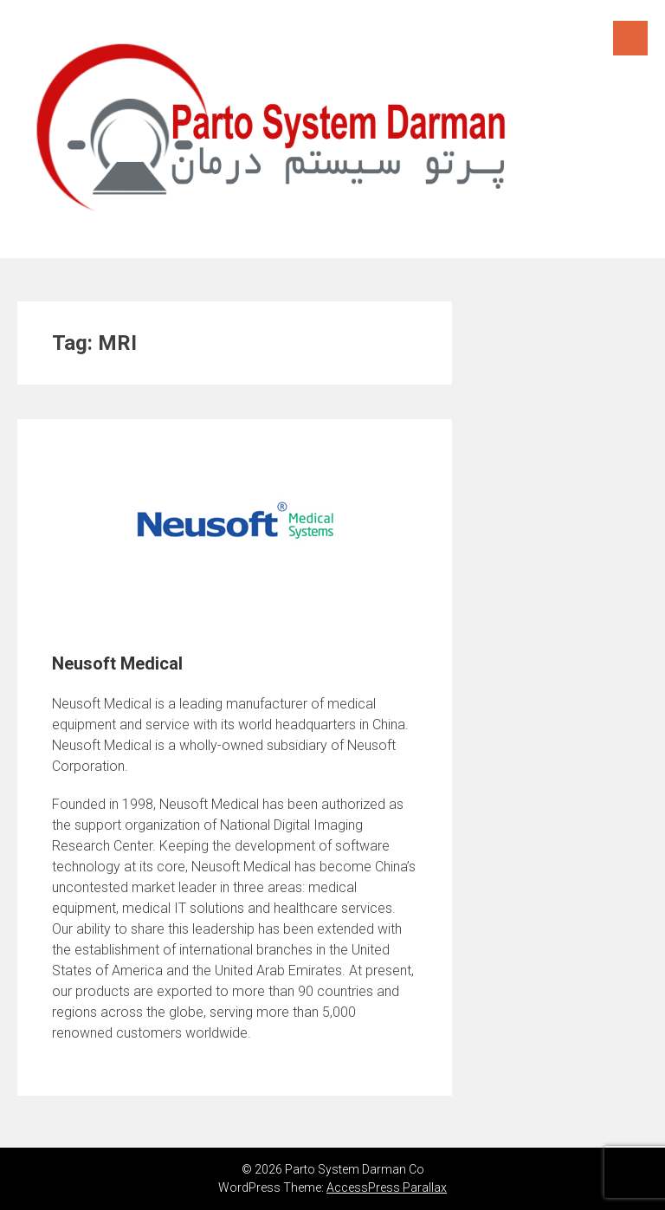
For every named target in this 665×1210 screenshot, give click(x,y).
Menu (630, 38)
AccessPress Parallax (386, 1187)
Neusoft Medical (117, 663)
